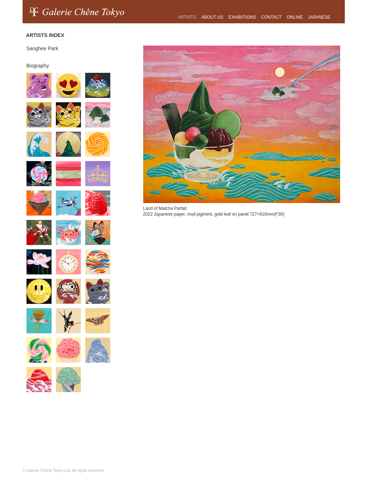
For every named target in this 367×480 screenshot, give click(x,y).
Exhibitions (242, 17)
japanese (319, 17)
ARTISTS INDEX (45, 35)
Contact (271, 17)
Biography (37, 66)
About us (212, 17)
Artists (187, 17)
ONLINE (295, 17)
